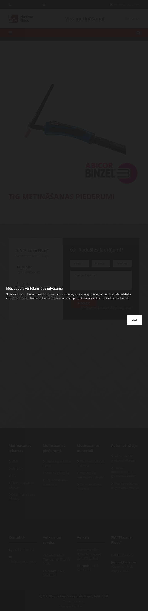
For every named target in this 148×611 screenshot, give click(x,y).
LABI (134, 319)
